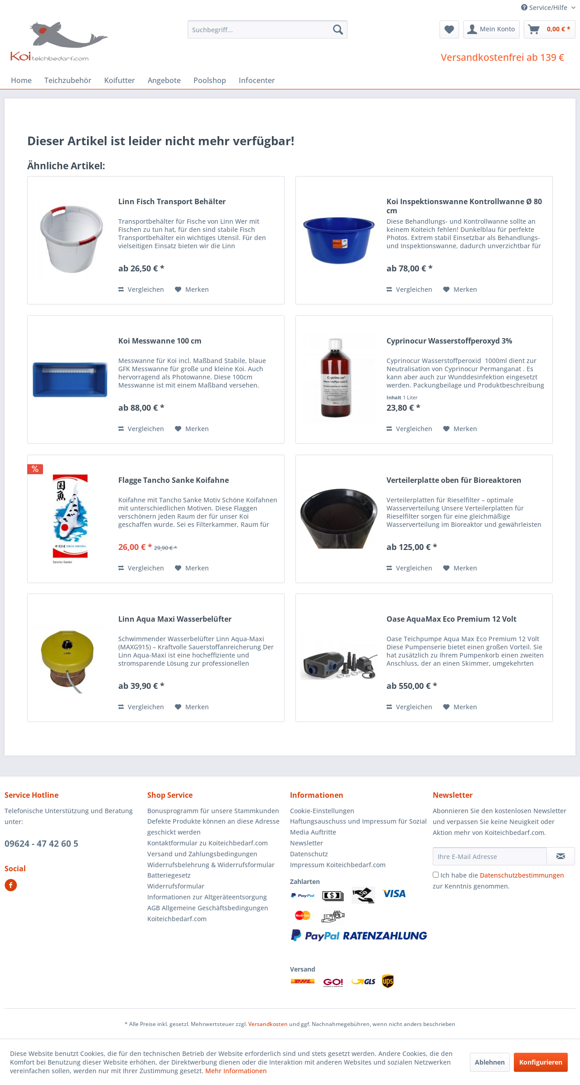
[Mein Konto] (491, 29)
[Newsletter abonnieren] (560, 856)
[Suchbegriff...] (268, 29)
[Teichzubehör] (68, 80)
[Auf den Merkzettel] (192, 289)
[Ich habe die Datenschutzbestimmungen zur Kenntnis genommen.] (436, 875)
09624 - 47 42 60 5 (41, 843)
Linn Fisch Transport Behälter (172, 201)
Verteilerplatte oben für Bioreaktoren (454, 480)
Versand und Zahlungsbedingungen (202, 853)
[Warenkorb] (549, 29)
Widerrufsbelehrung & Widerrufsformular (211, 864)
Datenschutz (309, 853)
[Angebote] (164, 80)
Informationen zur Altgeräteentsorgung (207, 897)
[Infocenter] (256, 80)
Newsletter (306, 843)
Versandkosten (268, 1024)
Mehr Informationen (236, 1070)
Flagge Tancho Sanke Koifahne (173, 480)
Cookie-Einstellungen (322, 810)
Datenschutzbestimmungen (522, 875)
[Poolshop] (209, 80)
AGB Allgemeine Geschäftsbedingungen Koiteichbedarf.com (207, 913)
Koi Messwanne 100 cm (160, 341)
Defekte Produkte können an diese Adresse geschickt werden (213, 826)
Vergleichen (141, 289)
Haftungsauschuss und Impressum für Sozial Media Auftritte (358, 826)
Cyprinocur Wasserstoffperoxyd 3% (449, 341)
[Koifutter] (119, 80)
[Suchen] (338, 29)
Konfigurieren (540, 1062)
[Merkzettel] (449, 29)
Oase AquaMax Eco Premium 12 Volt (452, 619)
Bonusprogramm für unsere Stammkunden (213, 810)
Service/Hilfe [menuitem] (545, 7)
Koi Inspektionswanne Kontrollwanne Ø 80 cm (464, 206)
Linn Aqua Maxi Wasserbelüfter (175, 619)
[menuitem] (268, 29)
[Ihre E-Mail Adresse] (490, 856)
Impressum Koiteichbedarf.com (338, 864)
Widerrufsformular (175, 886)
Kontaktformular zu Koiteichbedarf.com (207, 843)
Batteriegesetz (169, 875)
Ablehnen (490, 1062)
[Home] (21, 80)
